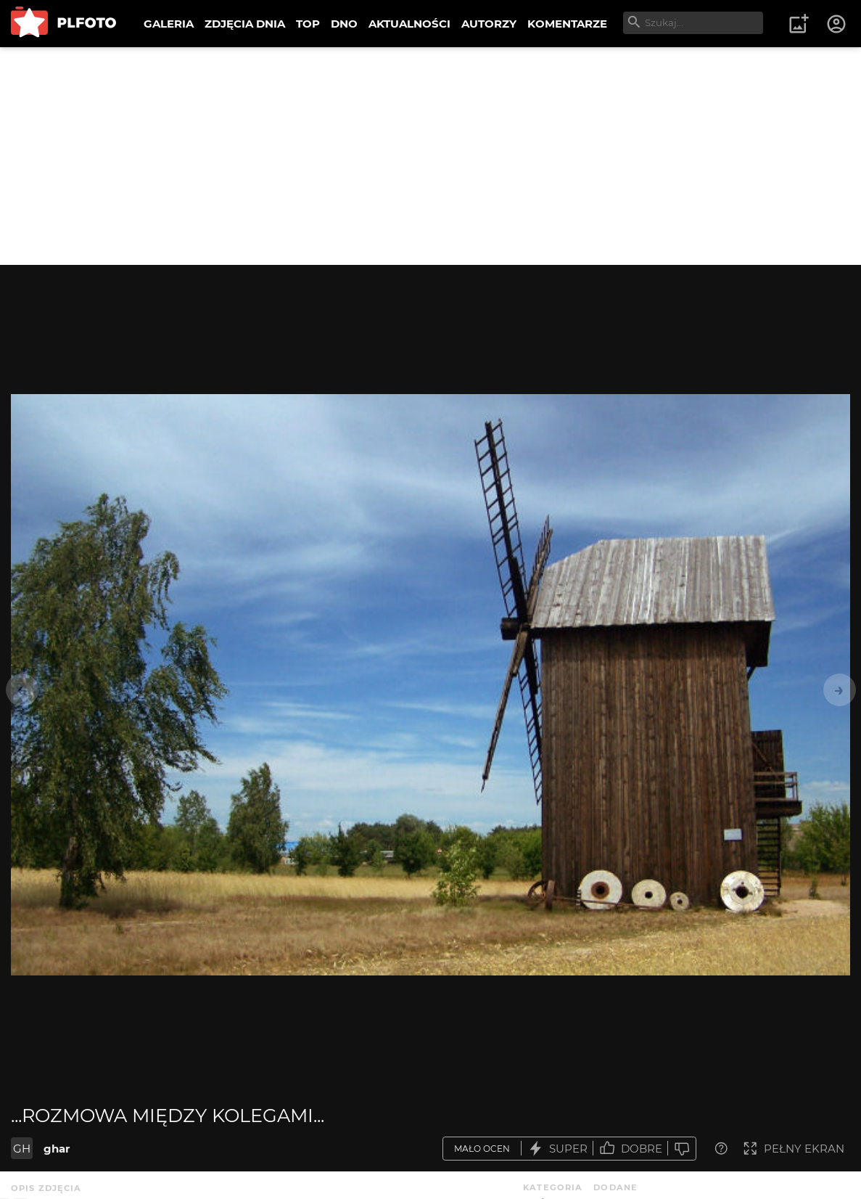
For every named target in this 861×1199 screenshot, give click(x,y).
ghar (57, 1148)
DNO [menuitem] (344, 23)
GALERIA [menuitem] (169, 23)
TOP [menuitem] (308, 23)
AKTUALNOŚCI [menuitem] (409, 23)
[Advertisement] (430, 156)
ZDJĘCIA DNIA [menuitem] (245, 23)
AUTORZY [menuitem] (488, 23)
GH (21, 1148)
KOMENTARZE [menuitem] (567, 23)
